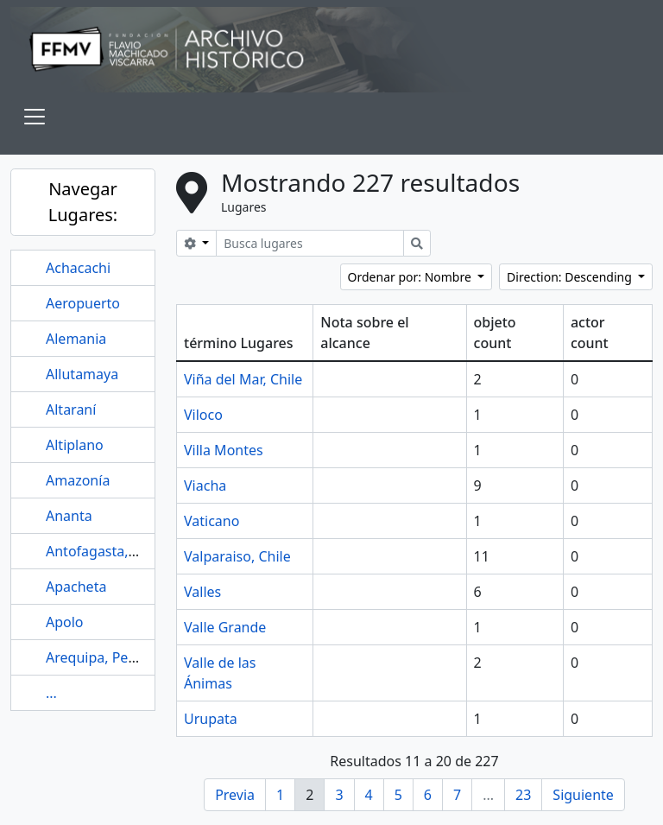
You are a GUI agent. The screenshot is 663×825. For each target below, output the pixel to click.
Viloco (203, 414)
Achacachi (78, 267)
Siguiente (582, 794)
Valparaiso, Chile (237, 556)
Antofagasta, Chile (105, 551)
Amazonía (78, 480)
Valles (202, 591)
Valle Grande (225, 627)
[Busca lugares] (310, 243)
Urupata (210, 718)
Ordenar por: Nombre (411, 277)
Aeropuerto (83, 303)
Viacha (205, 485)
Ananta (69, 515)
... (51, 692)
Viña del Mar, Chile (243, 379)
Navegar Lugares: (82, 201)
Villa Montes (223, 450)
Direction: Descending (571, 277)
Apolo (65, 621)
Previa (235, 794)
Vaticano (211, 520)
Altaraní (71, 409)
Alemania (76, 338)
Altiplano (75, 444)
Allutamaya (82, 374)
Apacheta (76, 586)
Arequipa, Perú (94, 657)
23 (523, 794)
